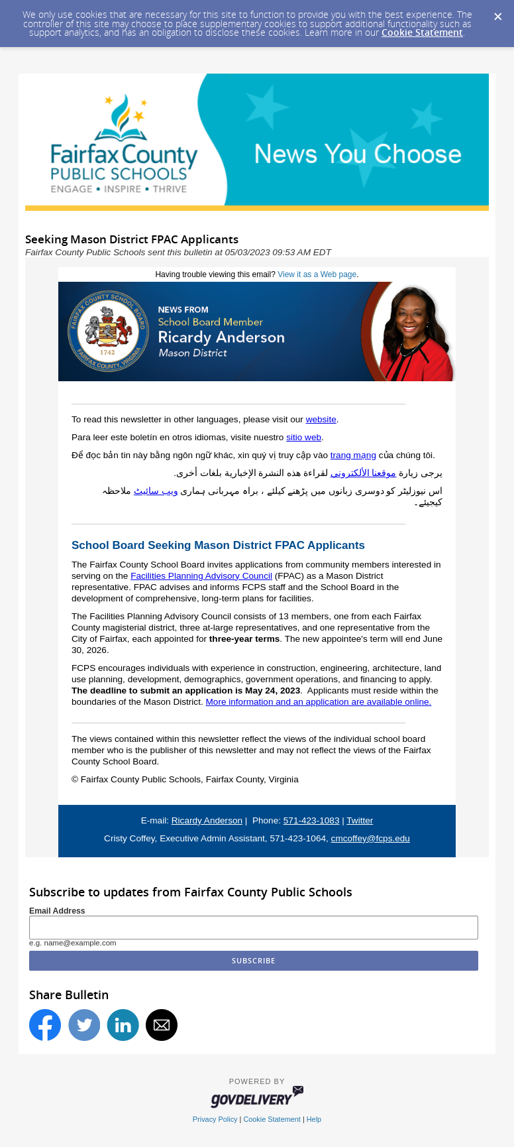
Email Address (57, 911)
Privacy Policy (215, 1119)
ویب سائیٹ (156, 491)
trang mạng (353, 455)
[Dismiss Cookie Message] (497, 12)
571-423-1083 (311, 820)
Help (314, 1119)
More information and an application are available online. (319, 702)
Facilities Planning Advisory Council (201, 576)
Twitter (359, 820)
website (321, 419)
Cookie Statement (422, 32)
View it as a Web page (317, 274)
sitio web (303, 437)
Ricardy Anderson (207, 820)
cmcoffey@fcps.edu (370, 838)
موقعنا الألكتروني (364, 473)
